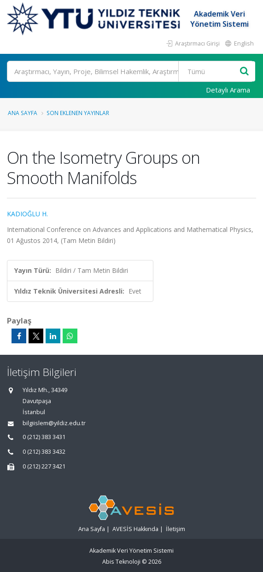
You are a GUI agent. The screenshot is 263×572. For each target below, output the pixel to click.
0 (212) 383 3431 (44, 437)
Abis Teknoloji (121, 562)
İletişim (175, 529)
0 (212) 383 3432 (44, 452)
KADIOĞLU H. (27, 213)
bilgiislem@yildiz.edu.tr (54, 423)
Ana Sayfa (22, 112)
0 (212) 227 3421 (44, 466)
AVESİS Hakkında (135, 529)
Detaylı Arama (228, 89)
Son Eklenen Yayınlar (78, 112)
